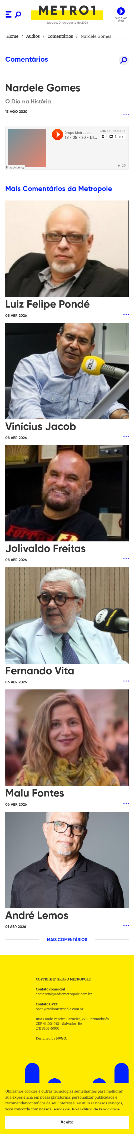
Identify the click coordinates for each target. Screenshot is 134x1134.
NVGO (61, 1038)
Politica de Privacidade (100, 1109)
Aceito (67, 1122)
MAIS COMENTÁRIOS (67, 940)
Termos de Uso (64, 1109)
